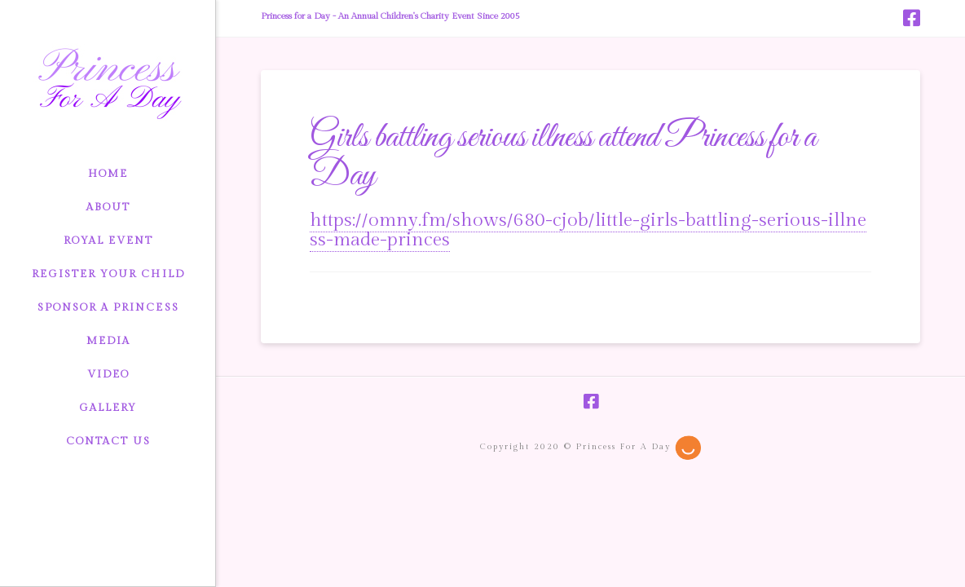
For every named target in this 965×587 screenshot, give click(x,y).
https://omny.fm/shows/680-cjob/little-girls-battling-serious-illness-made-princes (588, 230)
